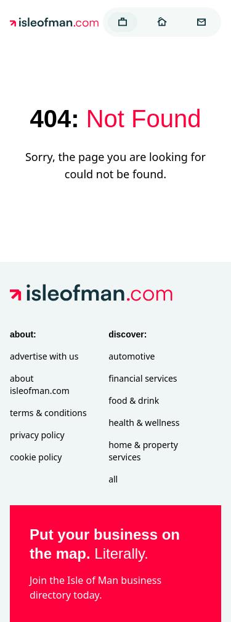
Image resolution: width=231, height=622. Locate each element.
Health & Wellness (143, 422)
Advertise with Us (44, 356)
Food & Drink (133, 400)
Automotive (131, 356)
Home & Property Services (143, 451)
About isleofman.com (40, 384)
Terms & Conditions (48, 413)
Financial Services (142, 378)
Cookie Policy (36, 457)
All (113, 479)
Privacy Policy (37, 435)
